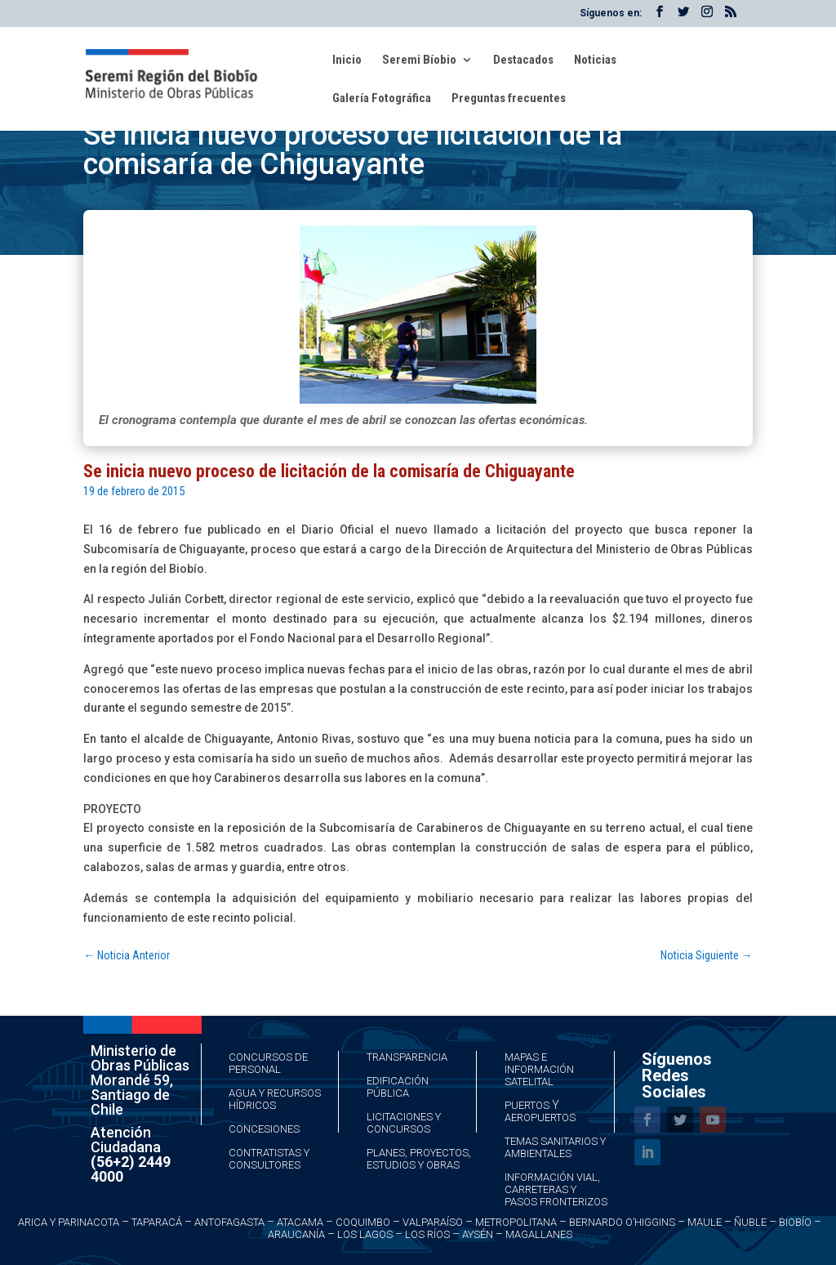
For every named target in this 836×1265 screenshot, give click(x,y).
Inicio (347, 60)
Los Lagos (365, 1234)
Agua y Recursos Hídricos (275, 1099)
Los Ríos (427, 1234)
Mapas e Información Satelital (539, 1069)
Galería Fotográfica (381, 98)
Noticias (595, 60)
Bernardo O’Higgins (622, 1222)
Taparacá (156, 1222)
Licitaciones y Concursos (404, 1123)
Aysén (477, 1234)
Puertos (527, 1105)
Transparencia (407, 1057)
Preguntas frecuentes (508, 98)
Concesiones (264, 1129)
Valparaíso (432, 1222)
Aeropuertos (540, 1117)
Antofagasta (229, 1222)
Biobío (795, 1222)
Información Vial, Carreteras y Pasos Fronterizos (556, 1189)
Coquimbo (363, 1222)
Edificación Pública (398, 1087)
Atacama (300, 1222)
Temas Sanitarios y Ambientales (555, 1147)
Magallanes (538, 1234)
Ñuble (750, 1222)
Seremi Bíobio (419, 60)
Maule (704, 1222)
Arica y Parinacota (68, 1222)
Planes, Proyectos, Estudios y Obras (419, 1159)
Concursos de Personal (268, 1063)
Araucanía (296, 1234)
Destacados (523, 60)
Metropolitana (516, 1222)
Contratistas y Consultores (269, 1159)
